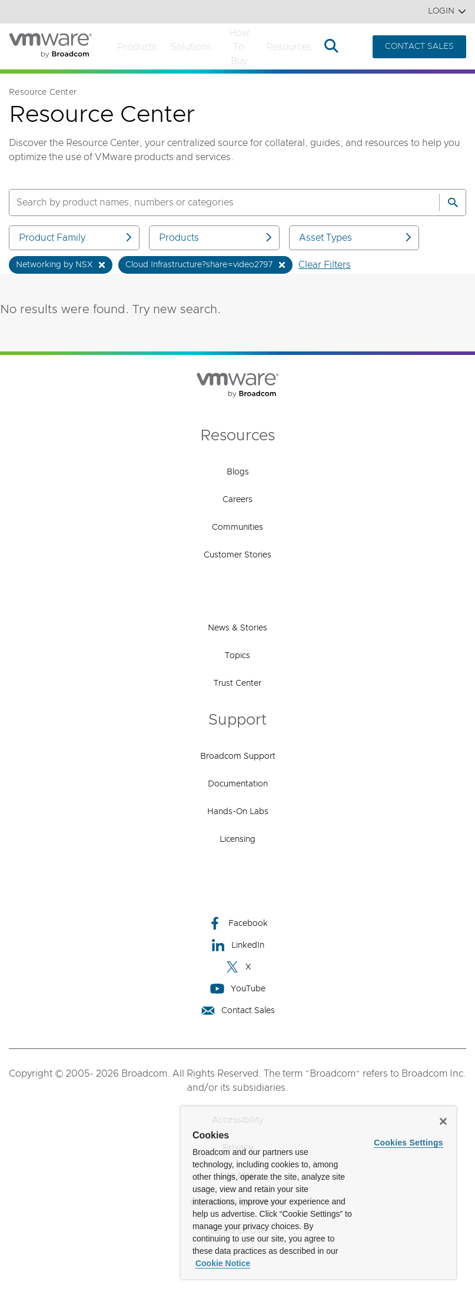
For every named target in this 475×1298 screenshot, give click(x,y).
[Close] (443, 1121)
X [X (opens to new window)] (238, 967)
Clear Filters (324, 265)
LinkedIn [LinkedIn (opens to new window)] (237, 945)
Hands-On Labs (237, 812)
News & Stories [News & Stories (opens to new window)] (237, 628)
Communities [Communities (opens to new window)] (237, 527)
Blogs (238, 472)
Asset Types (356, 238)
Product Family (76, 238)
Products (137, 47)
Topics (237, 656)
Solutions (191, 47)
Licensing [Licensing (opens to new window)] (237, 839)
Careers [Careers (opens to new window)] (237, 500)
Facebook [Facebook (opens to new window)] (238, 923)
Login (447, 11)
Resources (289, 47)
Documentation (238, 784)
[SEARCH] (211, 202)
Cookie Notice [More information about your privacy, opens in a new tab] (222, 1263)
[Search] (453, 202)
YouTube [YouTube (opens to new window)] (237, 988)
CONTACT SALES (419, 46)
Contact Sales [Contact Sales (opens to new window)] (238, 1010)
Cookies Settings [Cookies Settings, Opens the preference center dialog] (408, 1142)
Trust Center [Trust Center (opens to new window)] (237, 683)
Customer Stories (237, 555)
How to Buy (239, 47)
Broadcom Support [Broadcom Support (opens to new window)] (237, 756)
